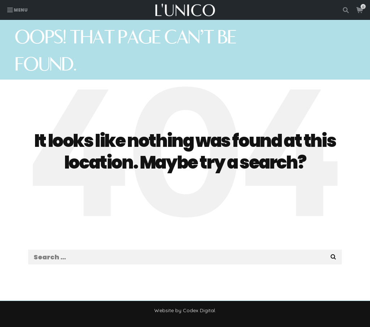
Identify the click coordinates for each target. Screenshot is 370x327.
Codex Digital (199, 310)
